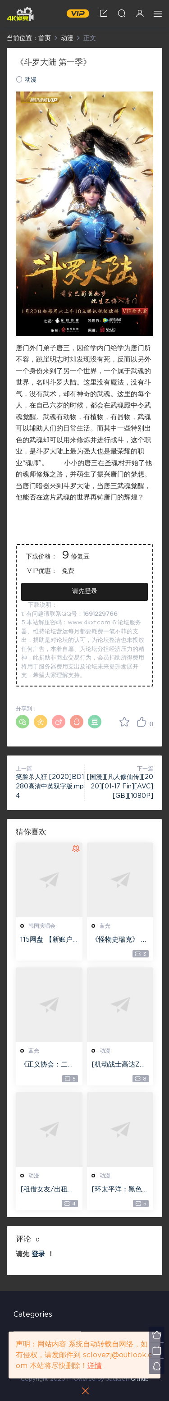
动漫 (31, 80)
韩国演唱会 (41, 926)
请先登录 (84, 591)
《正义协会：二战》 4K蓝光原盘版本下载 (46, 1065)
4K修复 (20, 13)
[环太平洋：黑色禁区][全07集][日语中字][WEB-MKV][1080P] (120, 1190)
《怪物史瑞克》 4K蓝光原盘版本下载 (118, 940)
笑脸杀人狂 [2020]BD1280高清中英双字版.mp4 (50, 786)
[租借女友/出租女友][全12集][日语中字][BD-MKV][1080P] (48, 1190)
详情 (94, 1365)
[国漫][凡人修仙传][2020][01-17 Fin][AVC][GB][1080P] (120, 786)
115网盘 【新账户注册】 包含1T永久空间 (48, 940)
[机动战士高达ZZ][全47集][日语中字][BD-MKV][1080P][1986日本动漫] (119, 1065)
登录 (38, 1254)
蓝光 (105, 926)
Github (140, 1379)
